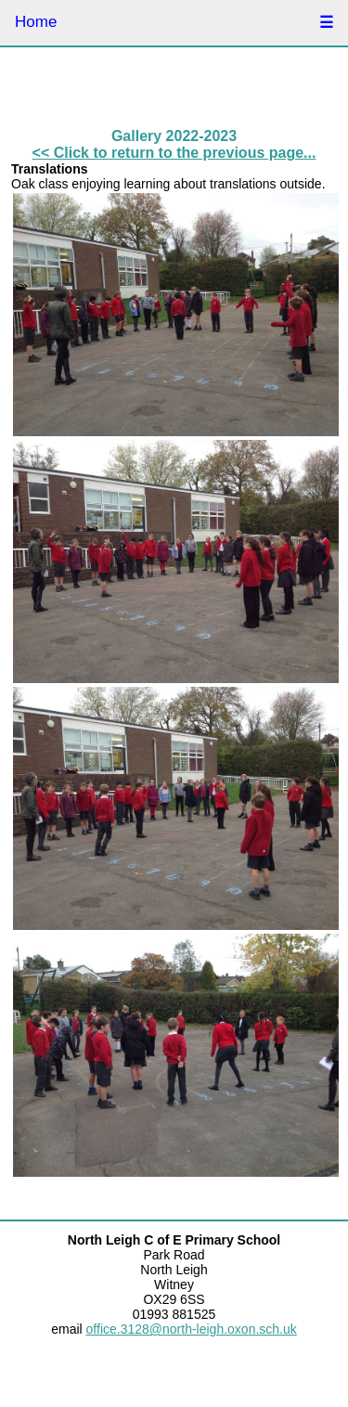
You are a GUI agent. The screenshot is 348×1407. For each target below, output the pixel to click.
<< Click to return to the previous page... (174, 153)
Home (36, 22)
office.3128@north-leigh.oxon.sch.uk (191, 1329)
